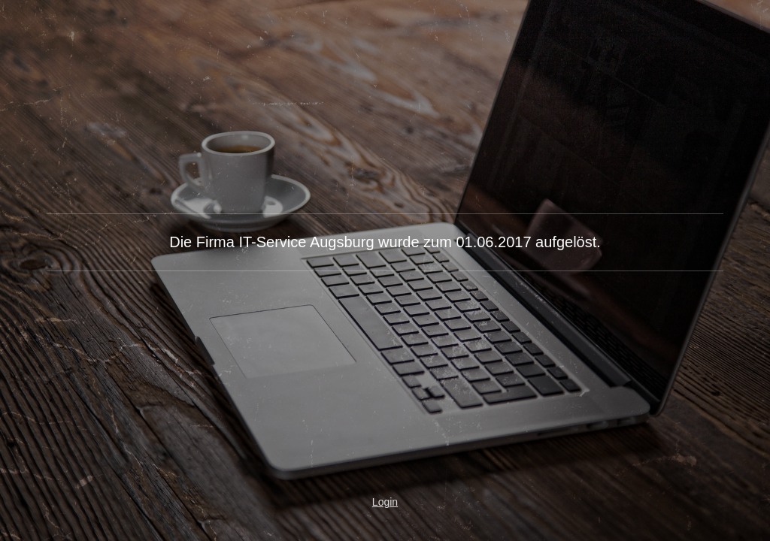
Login (385, 502)
